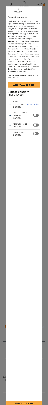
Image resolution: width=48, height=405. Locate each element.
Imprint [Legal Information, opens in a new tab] (26, 71)
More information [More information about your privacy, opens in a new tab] (15, 71)
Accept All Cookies (23, 85)
